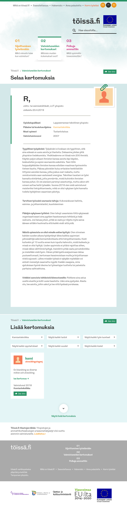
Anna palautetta (73, 6)
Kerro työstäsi (92, 6)
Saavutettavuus (40, 6)
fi (108, 5)
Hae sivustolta (75, 30)
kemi (29, 358)
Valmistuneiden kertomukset (36, 71)
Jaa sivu (111, 71)
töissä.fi (86, 21)
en (103, 5)
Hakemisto (57, 6)
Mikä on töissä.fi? (21, 6)
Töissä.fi (15, 71)
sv (114, 5)
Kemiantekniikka (61, 127)
